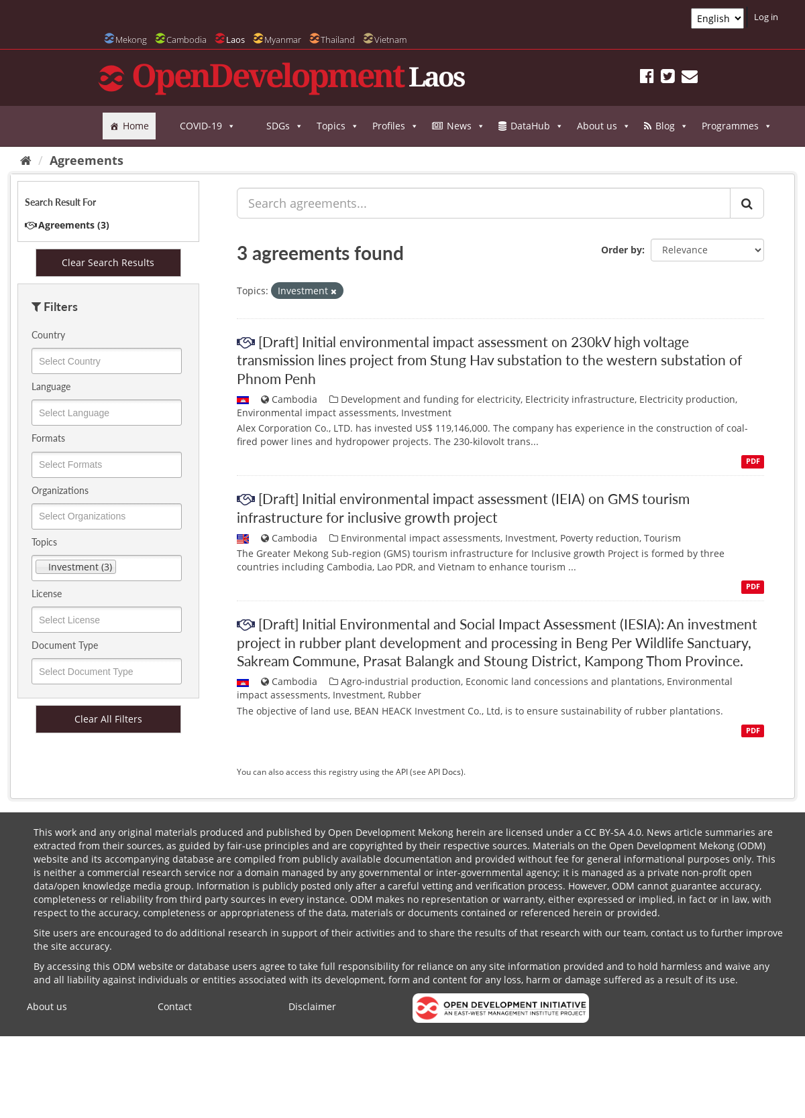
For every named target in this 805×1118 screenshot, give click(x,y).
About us (604, 126)
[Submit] (747, 203)
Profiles (395, 126)
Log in (766, 17)
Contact (175, 1006)
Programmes (737, 126)
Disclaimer (312, 1006)
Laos (235, 40)
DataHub (537, 126)
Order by (621, 249)
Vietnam (390, 40)
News (466, 126)
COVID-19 (207, 126)
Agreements (86, 160)
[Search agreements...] (484, 203)
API (402, 771)
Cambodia (186, 40)
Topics (338, 126)
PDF (753, 461)
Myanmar (282, 40)
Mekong (131, 40)
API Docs (444, 771)
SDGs (284, 126)
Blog (671, 126)
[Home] (26, 160)
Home (136, 125)
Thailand (338, 40)
